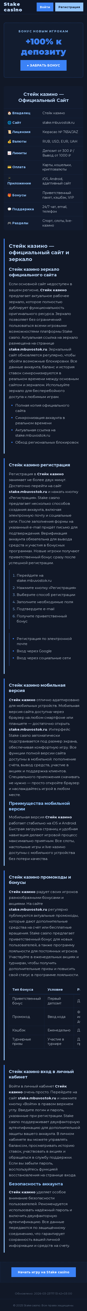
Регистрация (69, 7)
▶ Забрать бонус (43, 65)
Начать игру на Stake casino (43, 1272)
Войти (45, 7)
